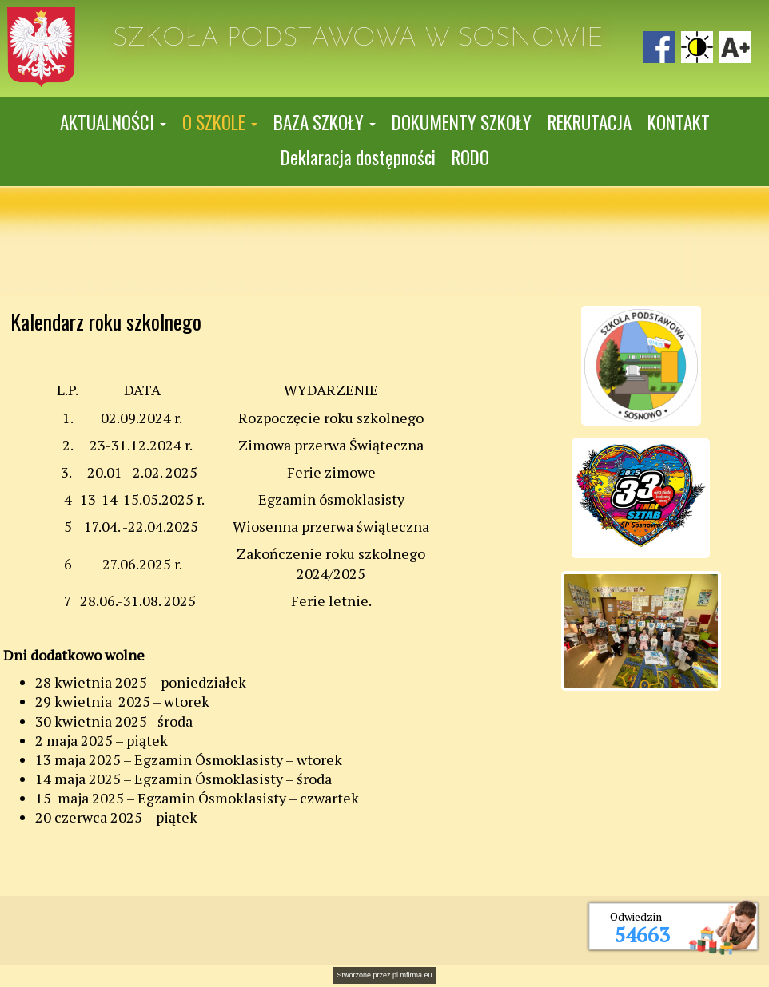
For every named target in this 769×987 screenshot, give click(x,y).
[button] (113, 123)
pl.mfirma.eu (412, 975)
